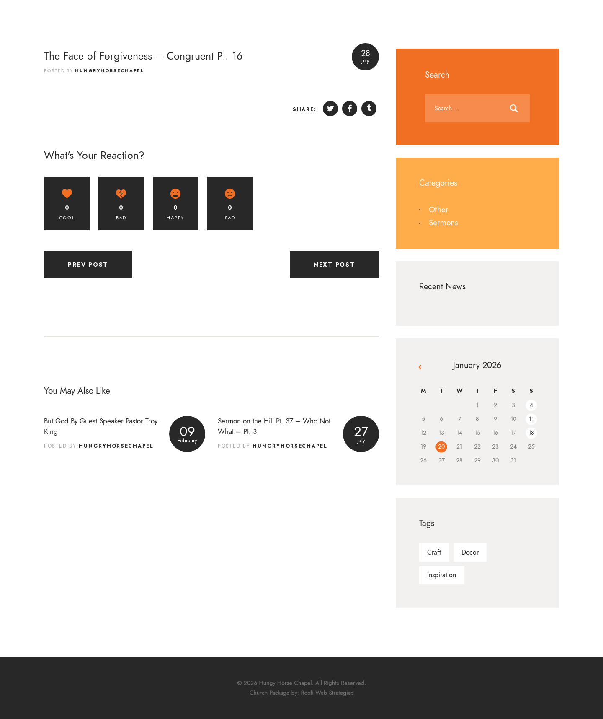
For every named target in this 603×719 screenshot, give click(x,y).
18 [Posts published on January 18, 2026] (531, 433)
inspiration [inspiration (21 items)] (441, 575)
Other (438, 209)
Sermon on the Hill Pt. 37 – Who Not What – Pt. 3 (274, 426)
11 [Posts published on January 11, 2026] (531, 419)
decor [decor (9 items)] (470, 552)
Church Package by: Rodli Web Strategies (301, 691)
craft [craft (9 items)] (434, 552)
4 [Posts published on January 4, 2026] (531, 405)
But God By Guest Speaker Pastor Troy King (100, 426)
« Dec (421, 368)
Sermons (443, 222)
